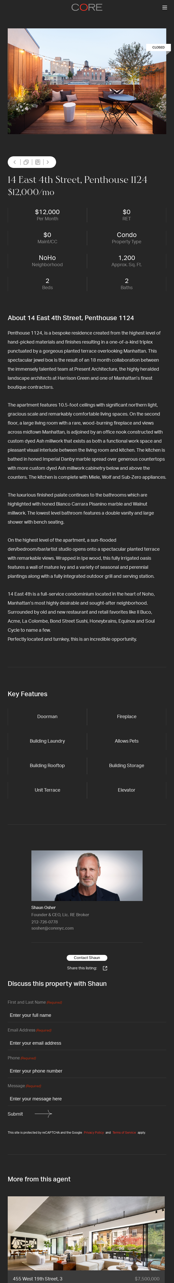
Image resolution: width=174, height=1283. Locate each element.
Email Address (29, 1031)
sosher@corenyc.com (52, 928)
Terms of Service (124, 1132)
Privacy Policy (94, 1132)
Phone (22, 1058)
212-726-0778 (44, 922)
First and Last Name (35, 1003)
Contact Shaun (87, 958)
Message (24, 1086)
